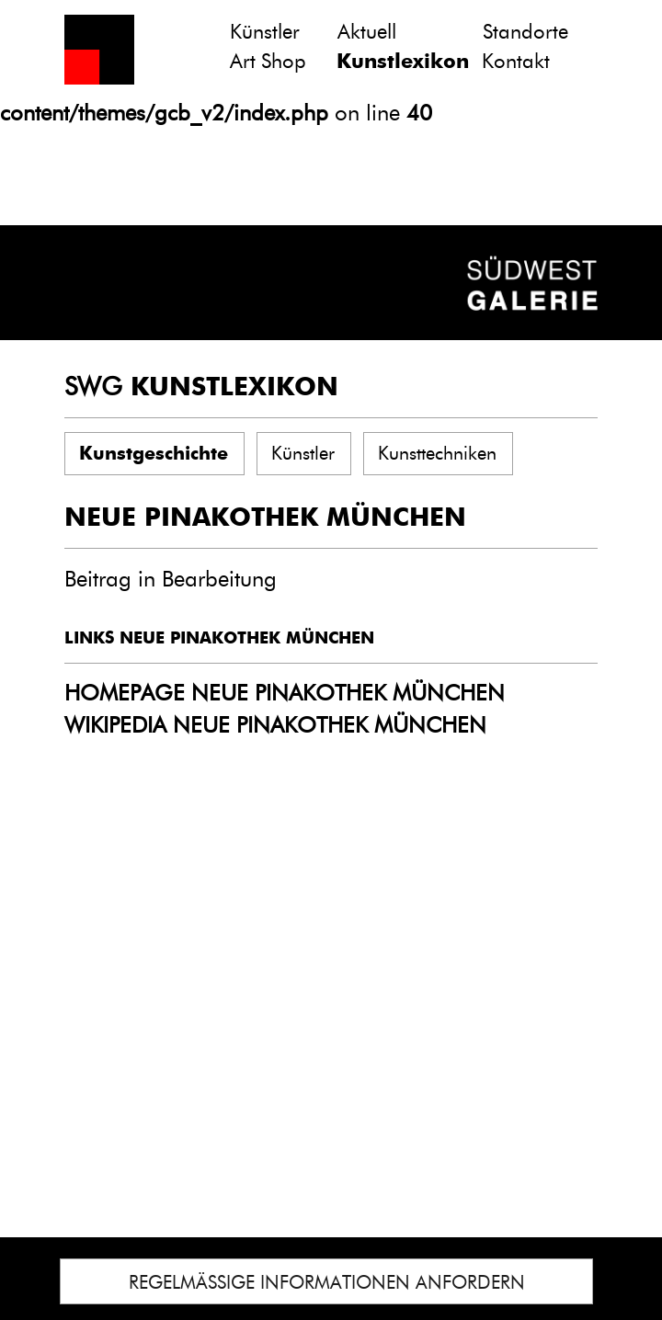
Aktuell (366, 31)
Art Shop (268, 61)
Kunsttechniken (437, 453)
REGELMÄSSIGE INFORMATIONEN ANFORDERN (327, 1282)
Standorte (525, 31)
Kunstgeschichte (153, 453)
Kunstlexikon (403, 61)
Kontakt (516, 61)
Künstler (265, 31)
